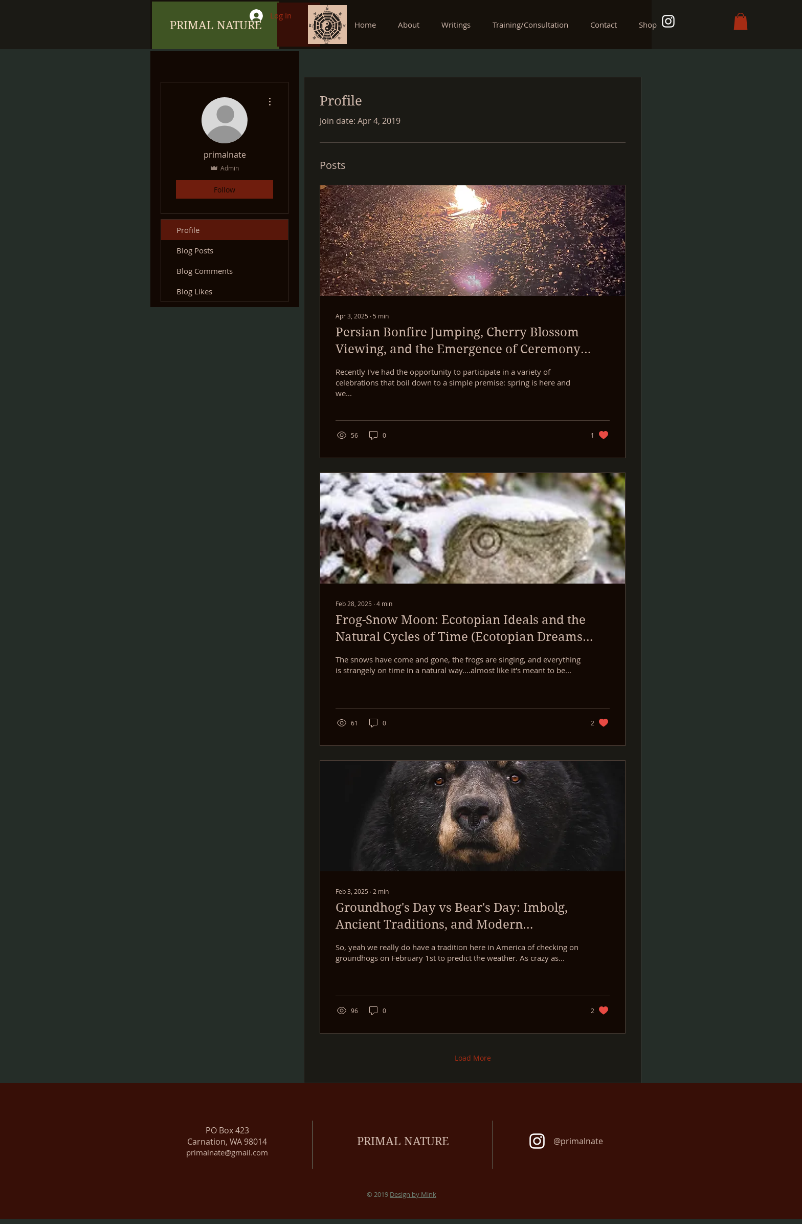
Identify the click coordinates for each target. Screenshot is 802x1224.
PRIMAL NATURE (403, 1141)
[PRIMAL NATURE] (215, 25)
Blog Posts (194, 250)
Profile (187, 230)
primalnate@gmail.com (227, 1152)
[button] (459, 24)
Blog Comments (204, 271)
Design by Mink (413, 1194)
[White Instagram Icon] (668, 21)
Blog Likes (194, 291)
